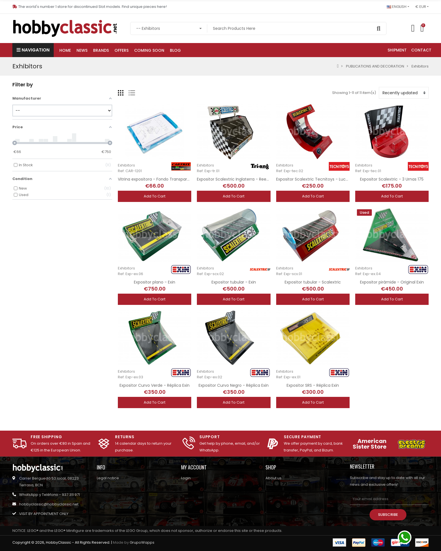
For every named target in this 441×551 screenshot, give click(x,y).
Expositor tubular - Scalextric (313, 282)
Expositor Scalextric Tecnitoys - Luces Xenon (320, 179)
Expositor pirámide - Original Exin (392, 282)
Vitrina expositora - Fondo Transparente (157, 179)
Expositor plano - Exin (154, 282)
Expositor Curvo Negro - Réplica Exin (234, 385)
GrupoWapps (142, 542)
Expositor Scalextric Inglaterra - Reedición (237, 179)
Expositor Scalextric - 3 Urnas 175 (392, 179)
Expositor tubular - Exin (234, 282)
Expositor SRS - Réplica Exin (313, 385)
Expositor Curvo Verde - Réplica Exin (155, 385)
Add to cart (154, 196)
